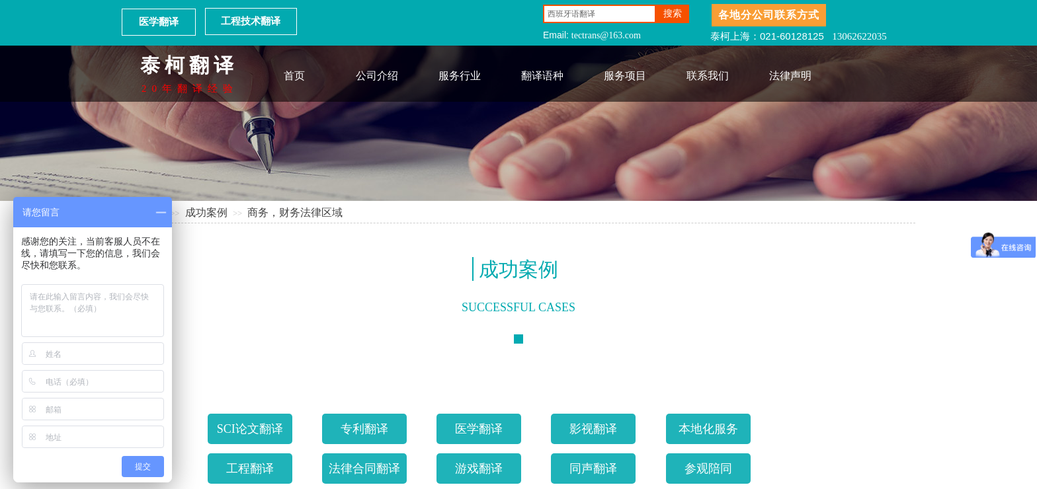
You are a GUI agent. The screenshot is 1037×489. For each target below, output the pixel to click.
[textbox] (599, 14)
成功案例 (206, 212)
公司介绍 (377, 75)
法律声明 (790, 75)
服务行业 (459, 75)
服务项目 (625, 75)
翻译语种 (542, 75)
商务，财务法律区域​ (295, 212)
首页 (294, 75)
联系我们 (707, 75)
